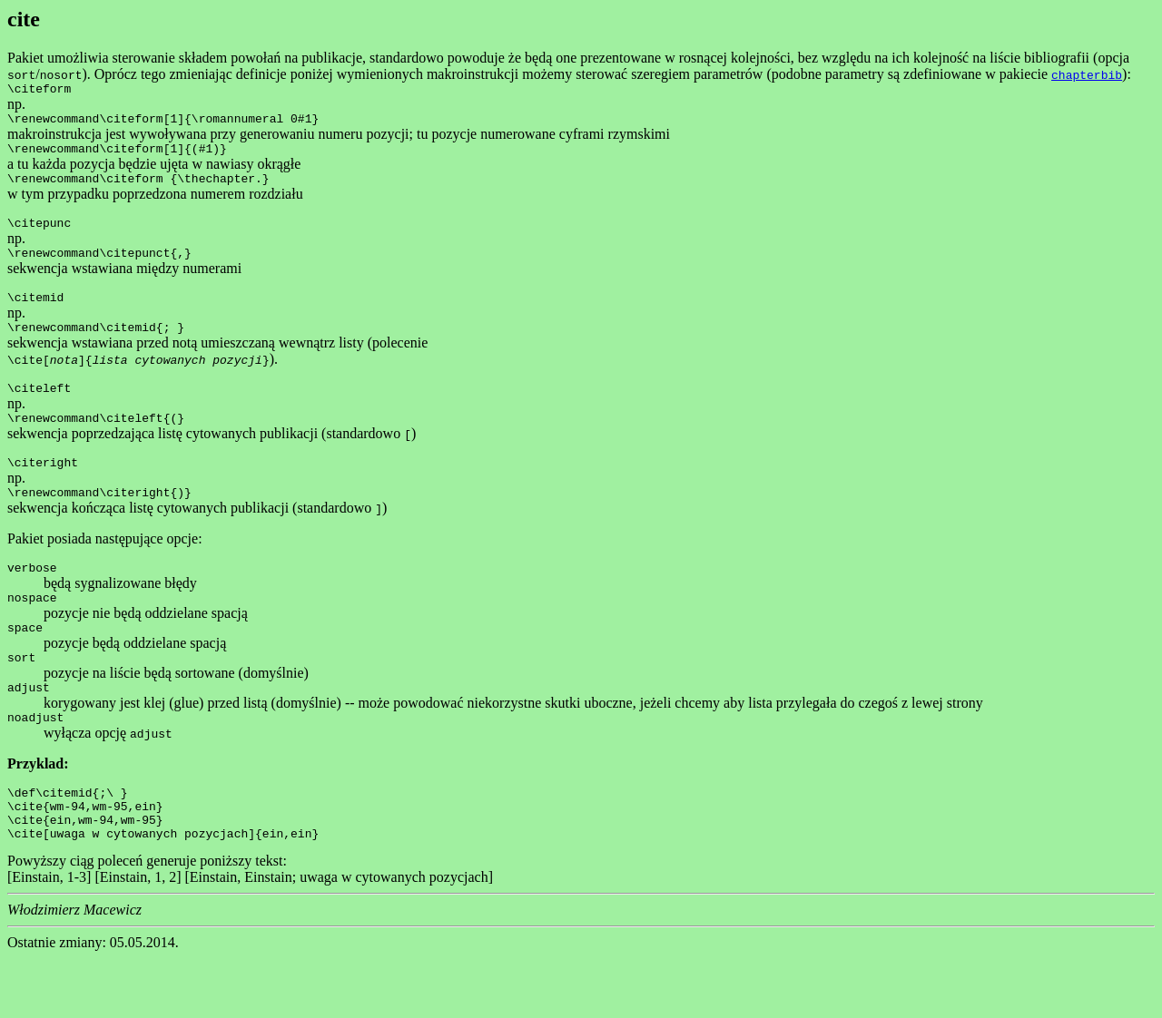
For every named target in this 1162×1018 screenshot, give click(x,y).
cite (23, 19)
